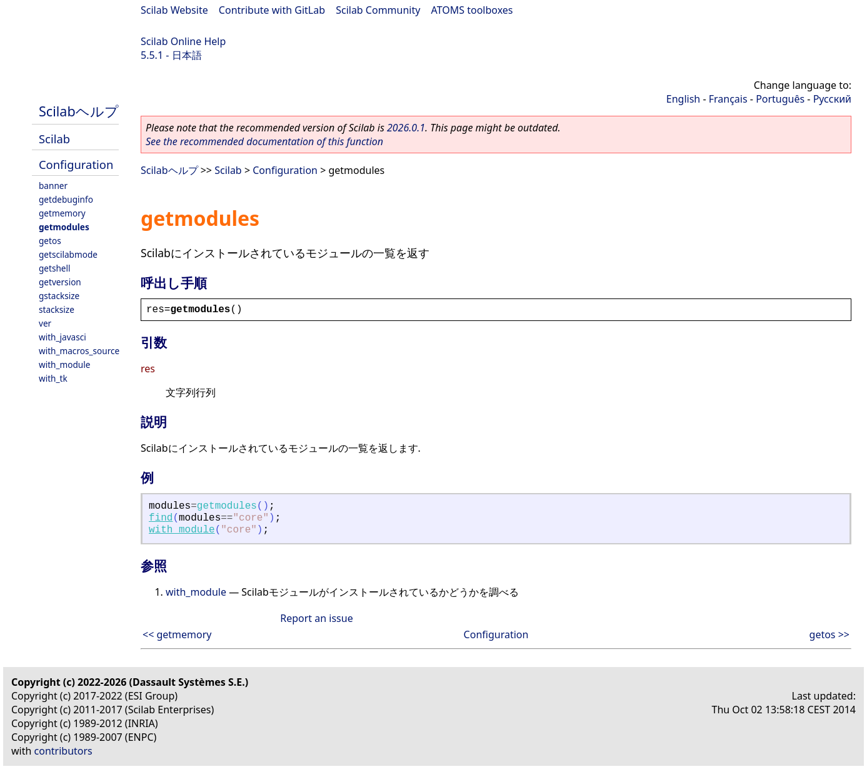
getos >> (829, 634)
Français (728, 99)
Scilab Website (174, 10)
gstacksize (59, 296)
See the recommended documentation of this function (264, 141)
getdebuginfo (66, 199)
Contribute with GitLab (272, 10)
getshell (55, 268)
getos (50, 241)
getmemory (62, 213)
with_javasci (62, 337)
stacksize (56, 309)
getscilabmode (68, 254)
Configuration (76, 164)
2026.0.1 (406, 128)
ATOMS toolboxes (472, 10)
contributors (63, 751)
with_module (64, 364)
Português (780, 99)
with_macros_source (79, 351)
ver (45, 323)
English (683, 99)
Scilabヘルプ (79, 111)
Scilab (54, 138)
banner (53, 185)
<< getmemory (177, 634)
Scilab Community (378, 10)
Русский (832, 99)
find (161, 518)
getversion (60, 282)
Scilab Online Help (183, 41)
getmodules (64, 227)
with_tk (53, 378)
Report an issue (316, 618)
